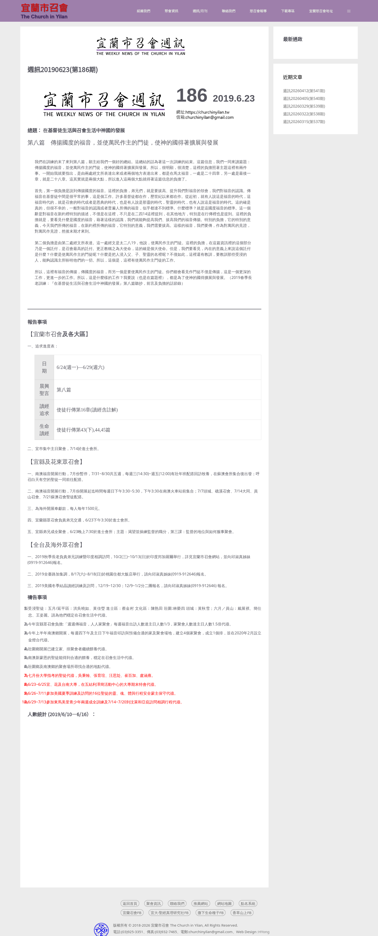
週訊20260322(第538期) (304, 114)
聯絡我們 (228, 10)
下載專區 (288, 10)
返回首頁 (130, 903)
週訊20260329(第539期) (304, 106)
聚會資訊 (171, 10)
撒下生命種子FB (211, 912)
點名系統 (248, 903)
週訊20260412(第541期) (304, 90)
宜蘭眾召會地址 (321, 10)
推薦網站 (201, 903)
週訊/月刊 (200, 10)
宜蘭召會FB (132, 912)
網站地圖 (224, 903)
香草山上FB (242, 912)
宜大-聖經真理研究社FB (170, 912)
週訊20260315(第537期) (304, 121)
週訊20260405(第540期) (304, 98)
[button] (349, 11)
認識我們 (143, 10)
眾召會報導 (258, 10)
